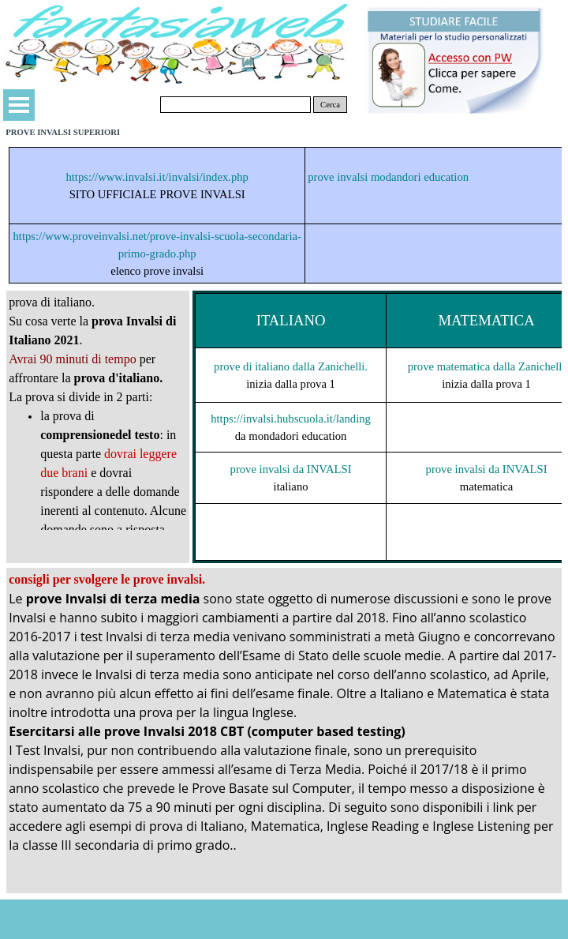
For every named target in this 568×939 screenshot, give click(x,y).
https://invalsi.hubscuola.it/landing (291, 418)
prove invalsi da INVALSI (291, 469)
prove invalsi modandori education (388, 177)
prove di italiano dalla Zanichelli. (291, 366)
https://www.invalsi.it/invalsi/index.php (156, 177)
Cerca (330, 104)
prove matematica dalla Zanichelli (487, 366)
